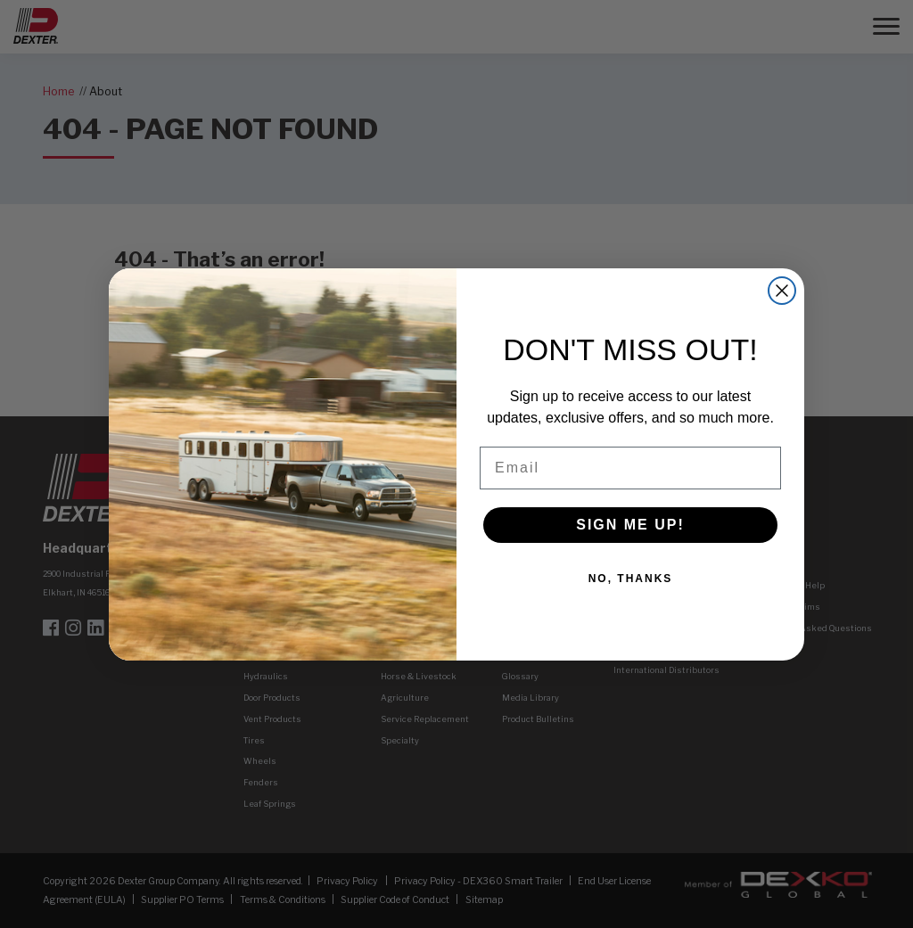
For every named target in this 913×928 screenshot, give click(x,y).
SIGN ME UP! (630, 524)
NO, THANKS (630, 578)
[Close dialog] (782, 290)
